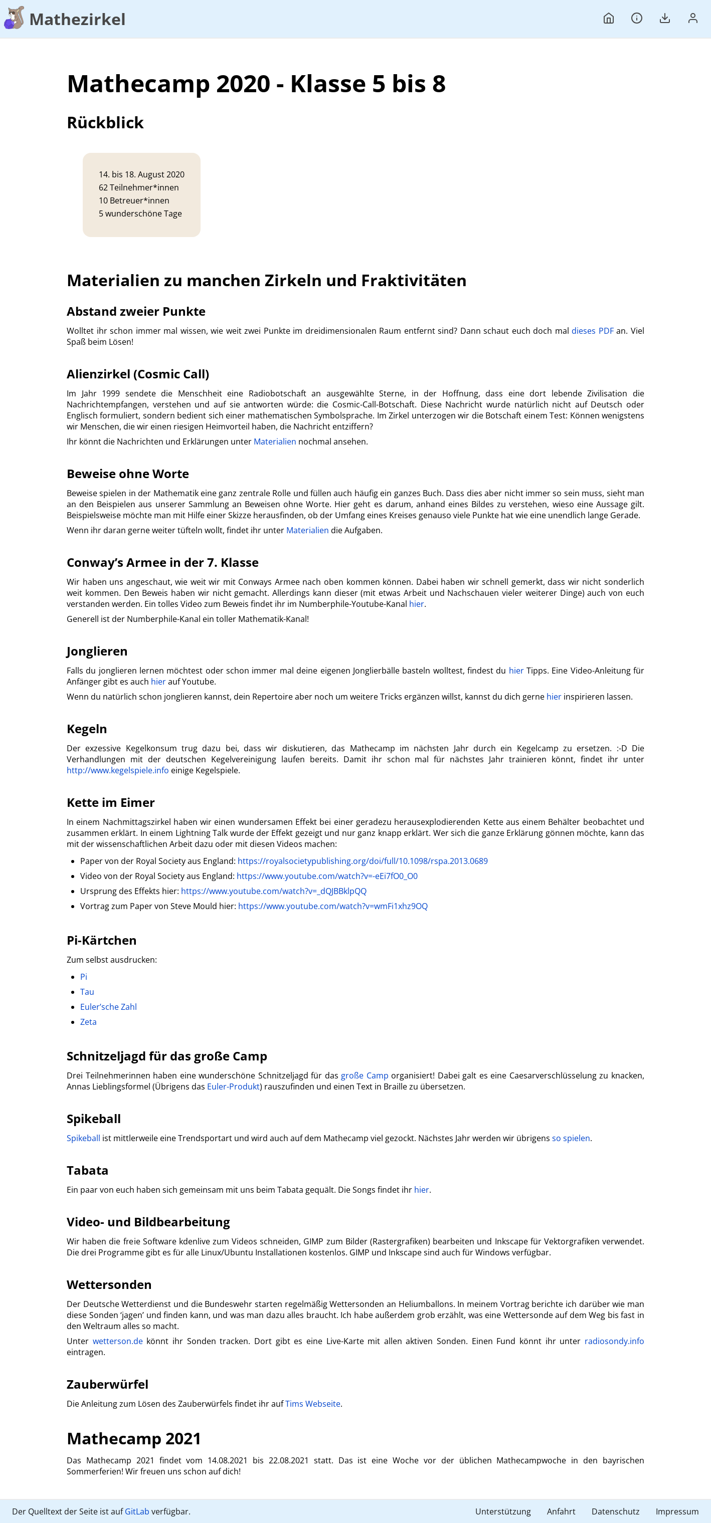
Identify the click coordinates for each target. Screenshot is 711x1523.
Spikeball (83, 1138)
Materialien (275, 441)
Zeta (88, 1021)
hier (416, 603)
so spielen (571, 1138)
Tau (87, 991)
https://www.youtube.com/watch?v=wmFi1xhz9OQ (333, 906)
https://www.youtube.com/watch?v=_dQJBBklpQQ (274, 891)
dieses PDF (593, 330)
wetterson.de (118, 1341)
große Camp (365, 1075)
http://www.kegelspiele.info (118, 770)
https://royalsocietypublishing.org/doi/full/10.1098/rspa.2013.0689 (363, 860)
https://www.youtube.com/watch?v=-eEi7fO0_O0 (327, 876)
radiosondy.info (614, 1341)
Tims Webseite (312, 1403)
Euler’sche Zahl (108, 1006)
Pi (83, 976)
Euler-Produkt (233, 1086)
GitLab (137, 1511)
